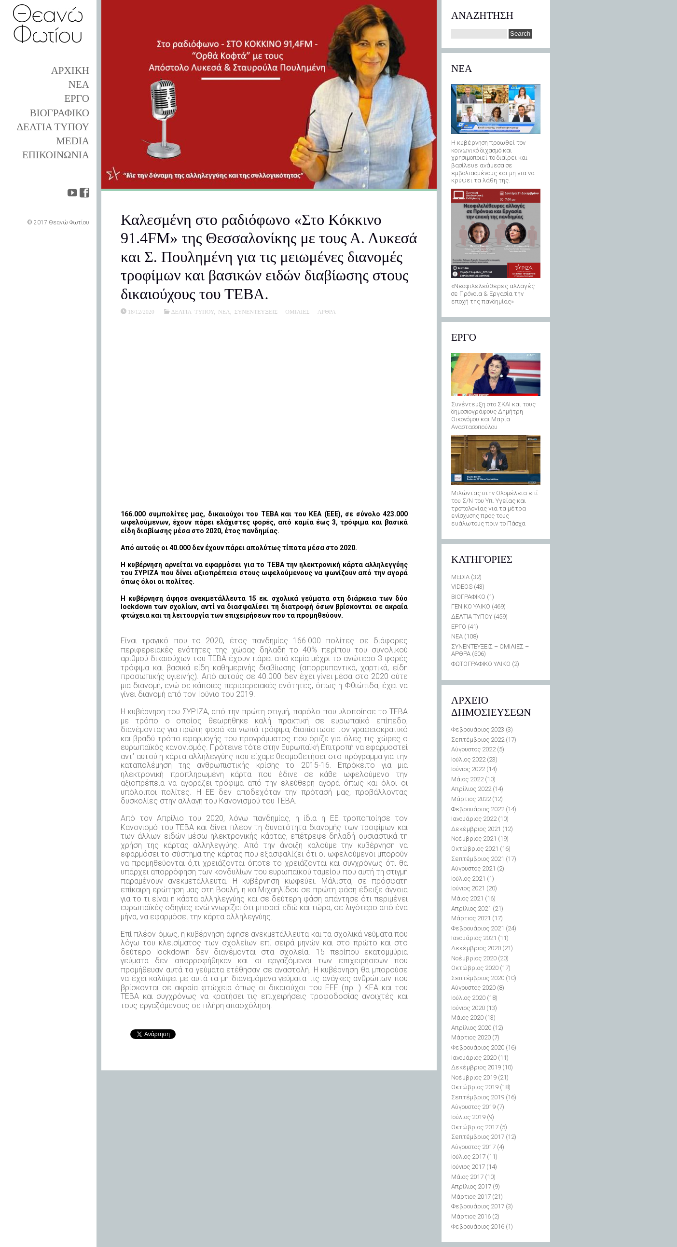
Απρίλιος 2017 (471, 1186)
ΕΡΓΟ (76, 98)
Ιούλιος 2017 (468, 1156)
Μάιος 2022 (467, 779)
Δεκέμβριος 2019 (476, 1067)
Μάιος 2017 (467, 1176)
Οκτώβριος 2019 (474, 1087)
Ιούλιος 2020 (468, 997)
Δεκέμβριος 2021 (476, 828)
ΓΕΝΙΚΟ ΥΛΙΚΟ (470, 606)
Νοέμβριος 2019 (474, 1077)
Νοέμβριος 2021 (474, 838)
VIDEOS (461, 586)
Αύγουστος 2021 (473, 868)
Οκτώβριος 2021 (474, 848)
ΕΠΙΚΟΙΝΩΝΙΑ (55, 155)
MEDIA (72, 141)
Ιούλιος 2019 (468, 1117)
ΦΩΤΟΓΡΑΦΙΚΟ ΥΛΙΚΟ (481, 663)
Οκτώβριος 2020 (474, 967)
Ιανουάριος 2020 (474, 1057)
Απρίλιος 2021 (471, 908)
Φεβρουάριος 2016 (477, 1226)
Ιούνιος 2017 (468, 1166)
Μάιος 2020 (467, 1017)
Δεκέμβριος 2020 (476, 948)
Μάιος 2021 (467, 898)
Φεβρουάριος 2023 (477, 729)
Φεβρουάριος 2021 (477, 928)
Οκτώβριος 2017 (474, 1127)
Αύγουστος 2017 (473, 1146)
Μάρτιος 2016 (471, 1216)
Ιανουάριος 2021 (474, 938)
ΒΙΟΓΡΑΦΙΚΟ (59, 113)
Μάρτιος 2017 (471, 1196)
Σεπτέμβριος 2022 (477, 739)
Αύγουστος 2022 (473, 749)
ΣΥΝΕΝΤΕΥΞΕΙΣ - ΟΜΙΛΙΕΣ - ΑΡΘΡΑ (285, 311)
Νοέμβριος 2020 (474, 958)
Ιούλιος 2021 (468, 878)
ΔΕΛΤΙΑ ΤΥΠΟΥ (53, 127)
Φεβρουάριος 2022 (477, 809)
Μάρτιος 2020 (471, 1037)
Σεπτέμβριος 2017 (477, 1136)
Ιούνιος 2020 (468, 1007)
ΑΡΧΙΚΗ (70, 70)
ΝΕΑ (79, 84)
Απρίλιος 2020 (471, 1027)
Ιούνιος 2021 (468, 888)
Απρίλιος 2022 (471, 788)
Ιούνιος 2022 (468, 769)
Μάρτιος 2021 (471, 918)
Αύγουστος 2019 (473, 1106)
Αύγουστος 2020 (473, 987)
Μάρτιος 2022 (471, 799)
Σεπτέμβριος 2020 (477, 978)
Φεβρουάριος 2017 (477, 1206)
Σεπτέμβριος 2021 (477, 858)
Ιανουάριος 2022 (474, 818)
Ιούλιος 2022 (468, 759)
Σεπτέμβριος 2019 (477, 1097)
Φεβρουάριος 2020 (477, 1047)
